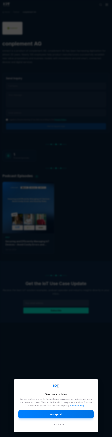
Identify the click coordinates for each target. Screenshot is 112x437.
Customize (56, 424)
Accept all (56, 414)
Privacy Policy (77, 405)
